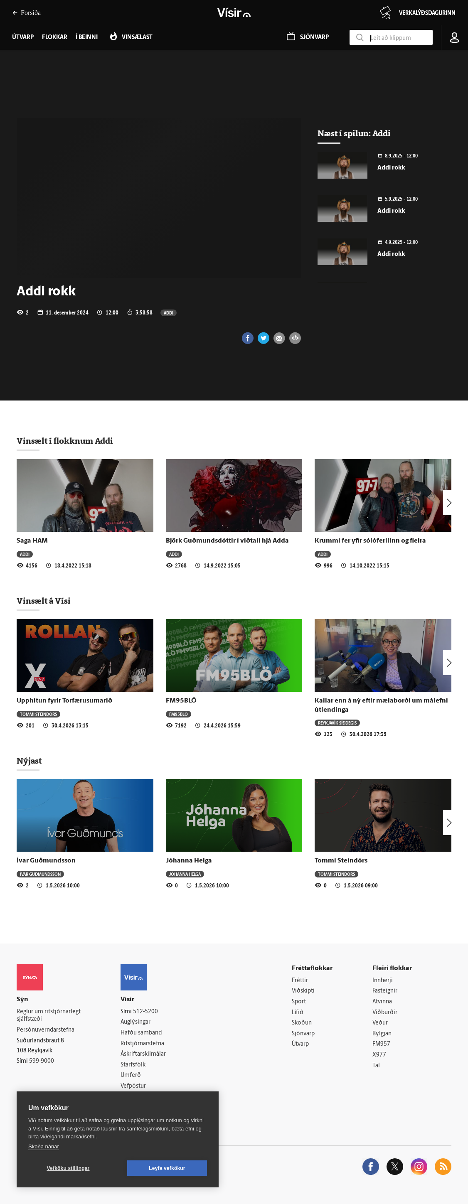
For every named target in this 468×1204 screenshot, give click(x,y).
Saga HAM (32, 541)
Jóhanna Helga (189, 861)
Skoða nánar (43, 1146)
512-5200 (145, 1012)
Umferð (131, 1075)
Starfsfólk (133, 1065)
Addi (168, 312)
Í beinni (87, 37)
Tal (376, 1066)
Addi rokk (391, 168)
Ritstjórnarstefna (142, 1044)
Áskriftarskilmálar (143, 1054)
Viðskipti (303, 991)
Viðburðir (384, 1013)
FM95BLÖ (181, 701)
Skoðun (302, 1023)
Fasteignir (384, 991)
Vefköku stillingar (68, 1168)
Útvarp (300, 1044)
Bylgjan (382, 1034)
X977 (379, 1055)
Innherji (382, 981)
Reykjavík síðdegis (337, 722)
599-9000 (41, 1061)
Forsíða (26, 12)
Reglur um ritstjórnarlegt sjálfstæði (49, 1016)
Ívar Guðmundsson (46, 861)
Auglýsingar (135, 1022)
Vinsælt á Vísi (44, 601)
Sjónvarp (303, 1034)
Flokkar (54, 37)
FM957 (381, 1044)
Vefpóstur (133, 1086)
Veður (380, 1023)
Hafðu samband (141, 1033)
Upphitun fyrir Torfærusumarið (64, 701)
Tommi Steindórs (38, 713)
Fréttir (300, 981)
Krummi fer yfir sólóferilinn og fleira (370, 541)
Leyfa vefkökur (167, 1168)
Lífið (297, 1013)
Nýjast (29, 760)
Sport (299, 1002)
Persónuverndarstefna (45, 1030)
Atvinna (382, 1002)
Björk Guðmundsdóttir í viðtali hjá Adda (227, 541)
